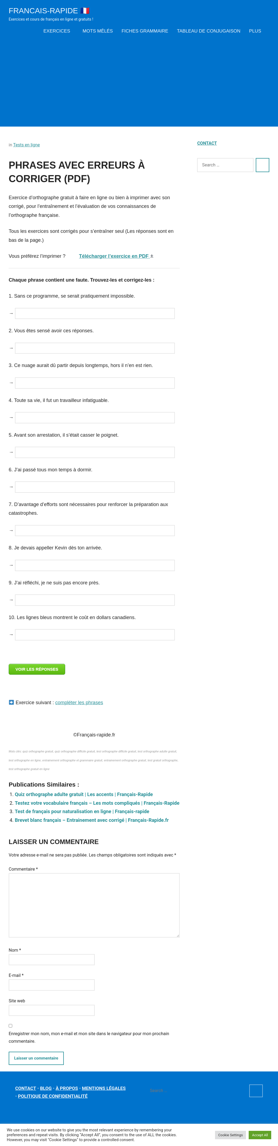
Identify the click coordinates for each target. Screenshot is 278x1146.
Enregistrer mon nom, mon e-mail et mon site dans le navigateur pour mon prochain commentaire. (89, 1037)
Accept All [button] (260, 1135)
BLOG (46, 1088)
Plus (257, 31)
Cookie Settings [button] (230, 1135)
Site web (17, 1000)
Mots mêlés (98, 31)
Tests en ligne (26, 144)
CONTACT (207, 143)
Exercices (58, 31)
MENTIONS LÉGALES (104, 1088)
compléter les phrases (79, 702)
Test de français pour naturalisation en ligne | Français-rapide (82, 811)
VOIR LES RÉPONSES (36, 669)
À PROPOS (67, 1088)
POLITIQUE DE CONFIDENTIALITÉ (52, 1096)
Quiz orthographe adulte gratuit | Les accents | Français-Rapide (84, 794)
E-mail (16, 975)
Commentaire (23, 869)
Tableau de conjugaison (209, 31)
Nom (15, 950)
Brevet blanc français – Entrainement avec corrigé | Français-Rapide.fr (92, 820)
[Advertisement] (139, 80)
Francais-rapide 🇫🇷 (49, 11)
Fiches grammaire (145, 31)
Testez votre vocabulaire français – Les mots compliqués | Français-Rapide (97, 803)
